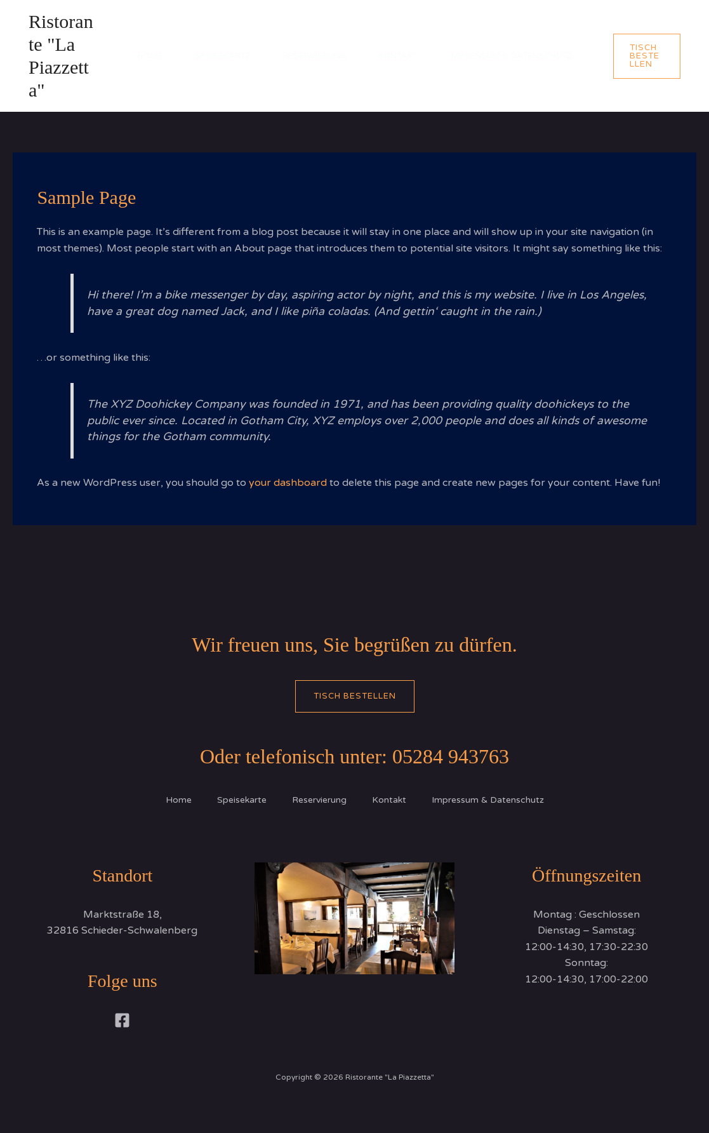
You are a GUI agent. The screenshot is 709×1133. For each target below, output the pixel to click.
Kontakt (398, 56)
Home (149, 56)
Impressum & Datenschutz (510, 56)
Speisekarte (222, 56)
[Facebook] (122, 1020)
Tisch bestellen (355, 696)
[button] (646, 56)
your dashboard (288, 482)
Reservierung (314, 56)
